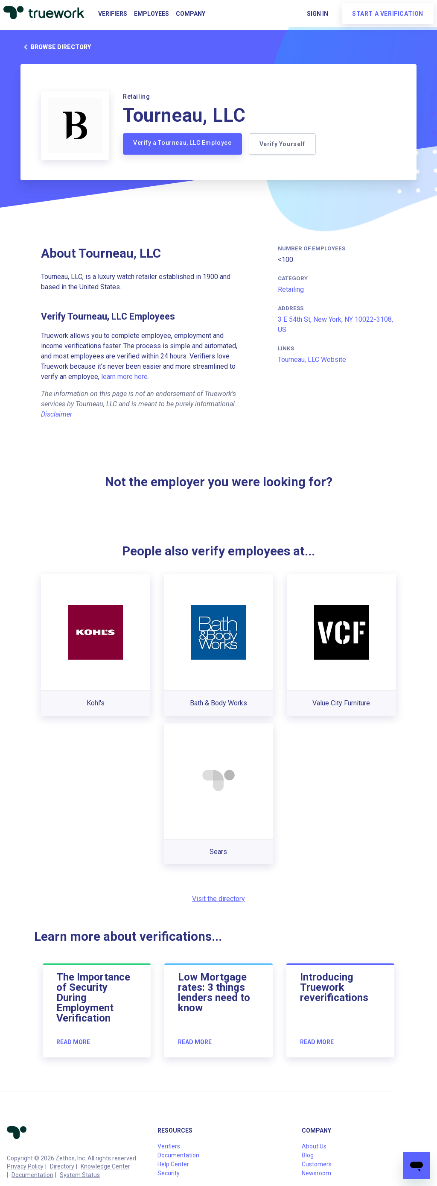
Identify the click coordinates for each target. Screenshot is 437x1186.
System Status (80, 1174)
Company (190, 13)
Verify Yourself (282, 144)
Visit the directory (218, 899)
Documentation (32, 1174)
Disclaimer (56, 414)
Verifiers (112, 13)
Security (168, 1173)
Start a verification (387, 13)
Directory (62, 1166)
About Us (314, 1146)
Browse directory (55, 47)
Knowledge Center (105, 1166)
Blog (308, 1155)
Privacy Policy (25, 1166)
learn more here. (125, 377)
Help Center (173, 1164)
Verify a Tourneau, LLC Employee (182, 142)
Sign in (317, 13)
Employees (151, 13)
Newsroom (316, 1173)
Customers (317, 1164)
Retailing (291, 289)
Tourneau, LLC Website (312, 359)
